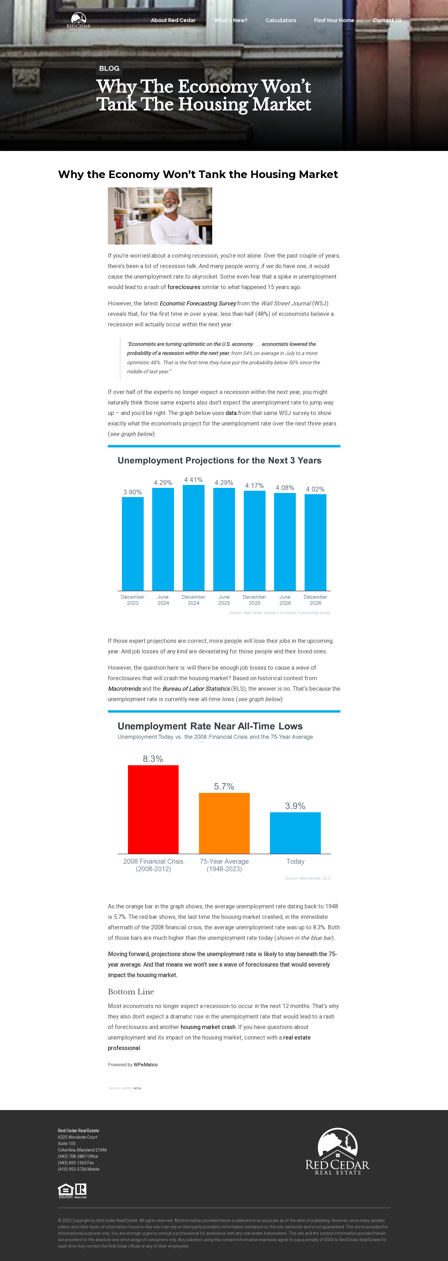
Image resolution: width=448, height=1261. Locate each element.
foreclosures (184, 287)
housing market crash (208, 1026)
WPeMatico (146, 1064)
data (231, 412)
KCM (137, 1088)
